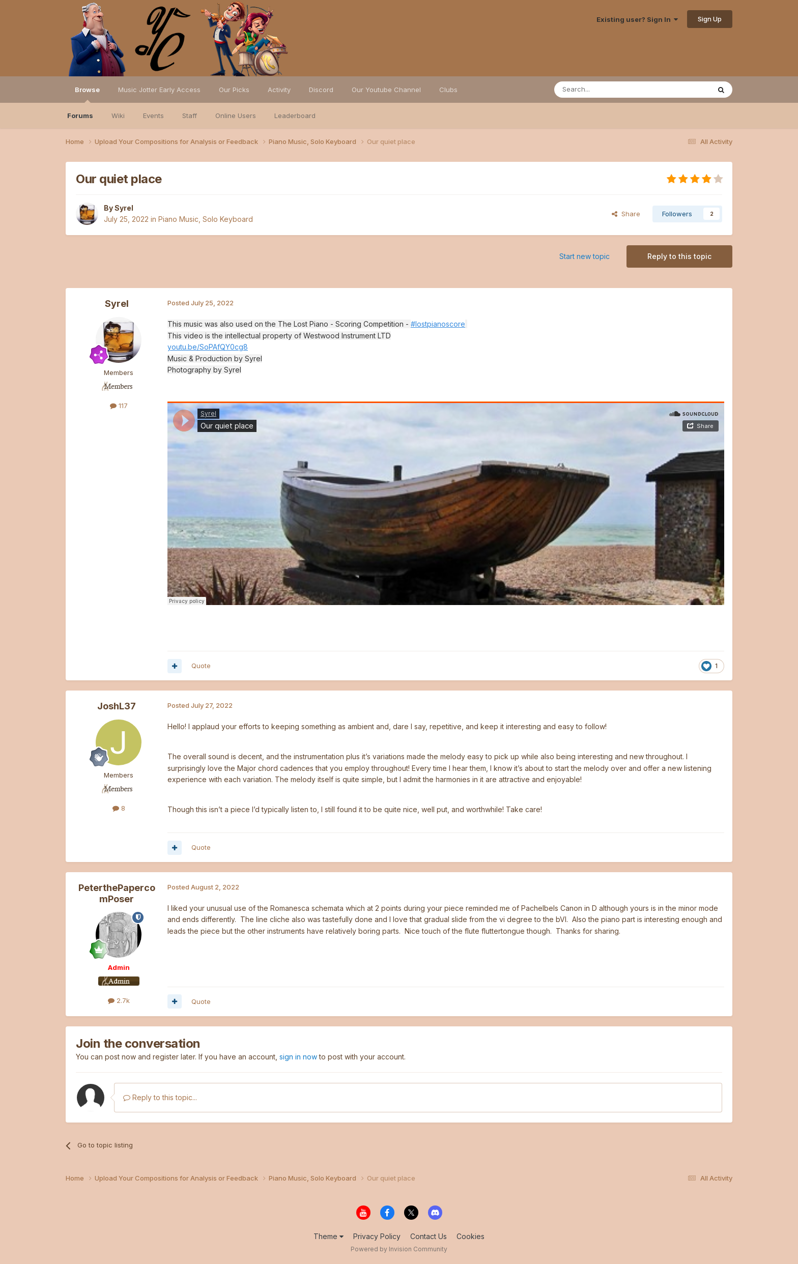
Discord (321, 89)
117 (119, 405)
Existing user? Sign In (637, 19)
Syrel (124, 208)
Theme (329, 1236)
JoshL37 (116, 706)
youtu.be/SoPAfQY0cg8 (207, 346)
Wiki (118, 115)
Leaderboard (295, 115)
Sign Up (710, 19)
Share (626, 214)
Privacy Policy (377, 1236)
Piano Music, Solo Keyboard (205, 219)
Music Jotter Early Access (159, 89)
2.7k (119, 1000)
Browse (87, 94)
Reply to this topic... (160, 1097)
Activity (279, 89)
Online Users (235, 115)
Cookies (470, 1236)
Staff (189, 115)
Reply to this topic (679, 256)
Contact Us (428, 1236)
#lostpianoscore (438, 324)
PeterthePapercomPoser (116, 893)
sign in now (298, 1056)
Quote (201, 666)
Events (153, 115)
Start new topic (584, 256)
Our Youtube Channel (386, 89)
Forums (80, 115)
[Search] (606, 89)
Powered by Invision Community (399, 1249)
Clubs (448, 89)
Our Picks (234, 89)
